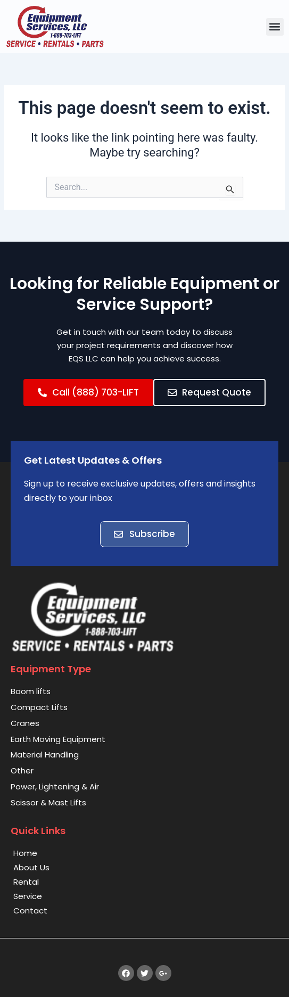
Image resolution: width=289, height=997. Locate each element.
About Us (31, 867)
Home (25, 853)
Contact (30, 910)
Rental (26, 881)
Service (27, 896)
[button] (275, 27)
